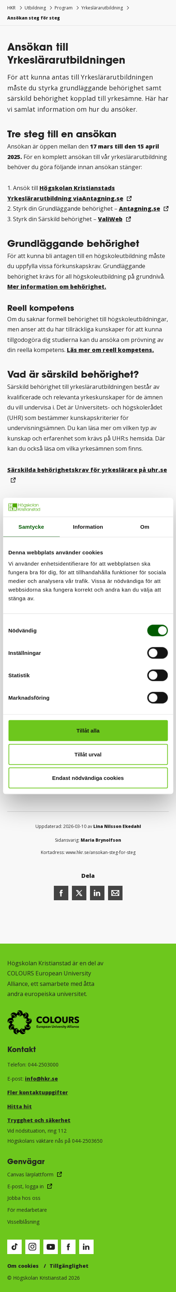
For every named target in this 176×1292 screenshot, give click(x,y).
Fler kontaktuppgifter (37, 1092)
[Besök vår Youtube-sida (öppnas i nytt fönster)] (50, 1247)
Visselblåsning (23, 1221)
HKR (11, 8)
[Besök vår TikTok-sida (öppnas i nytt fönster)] (14, 1247)
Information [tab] (88, 526)
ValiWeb (110, 219)
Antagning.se (139, 209)
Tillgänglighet (69, 1265)
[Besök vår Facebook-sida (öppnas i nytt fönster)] (68, 1247)
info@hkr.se (41, 1078)
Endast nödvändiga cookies (88, 778)
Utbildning (35, 8)
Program (64, 8)
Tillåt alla (88, 730)
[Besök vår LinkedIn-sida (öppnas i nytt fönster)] (86, 1247)
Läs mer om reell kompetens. (110, 350)
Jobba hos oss (23, 1197)
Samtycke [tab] (31, 526)
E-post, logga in (25, 1186)
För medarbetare (27, 1209)
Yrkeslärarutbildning (102, 8)
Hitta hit (19, 1106)
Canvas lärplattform (30, 1174)
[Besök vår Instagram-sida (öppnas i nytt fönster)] (32, 1247)
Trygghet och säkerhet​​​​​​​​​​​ (38, 1120)
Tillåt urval (88, 754)
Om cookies (23, 1265)
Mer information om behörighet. (56, 287)
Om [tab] (144, 526)
